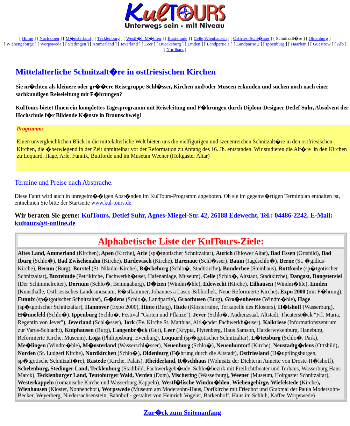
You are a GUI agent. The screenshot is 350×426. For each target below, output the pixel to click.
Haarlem (299, 44)
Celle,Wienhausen (210, 38)
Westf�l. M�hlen (143, 38)
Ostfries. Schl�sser (251, 38)
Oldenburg (318, 38)
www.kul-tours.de (111, 203)
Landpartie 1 (218, 44)
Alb (340, 44)
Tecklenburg (108, 38)
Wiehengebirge (20, 44)
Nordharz (175, 49)
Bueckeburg (170, 44)
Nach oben (49, 38)
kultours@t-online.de (45, 223)
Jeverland (129, 44)
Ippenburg (275, 44)
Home (27, 38)
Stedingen (77, 44)
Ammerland (103, 44)
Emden (193, 44)
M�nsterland (78, 38)
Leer (148, 44)
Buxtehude (177, 38)
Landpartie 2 (247, 44)
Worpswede (51, 44)
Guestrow (322, 44)
